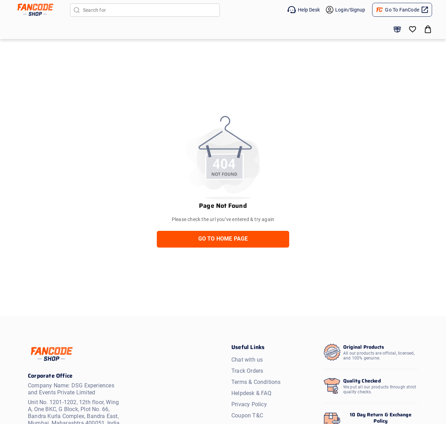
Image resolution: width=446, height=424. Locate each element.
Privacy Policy (249, 404)
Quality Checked (362, 381)
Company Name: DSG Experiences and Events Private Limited (71, 389)
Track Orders (247, 371)
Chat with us (247, 359)
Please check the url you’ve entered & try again (223, 219)
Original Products (363, 347)
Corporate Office (50, 375)
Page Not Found (223, 205)
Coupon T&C (247, 415)
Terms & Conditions (256, 382)
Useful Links (247, 347)
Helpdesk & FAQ (251, 393)
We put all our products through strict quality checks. (379, 389)
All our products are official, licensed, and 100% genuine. (379, 356)
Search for (106, 10)
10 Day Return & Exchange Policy (381, 417)
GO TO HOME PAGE (223, 238)
